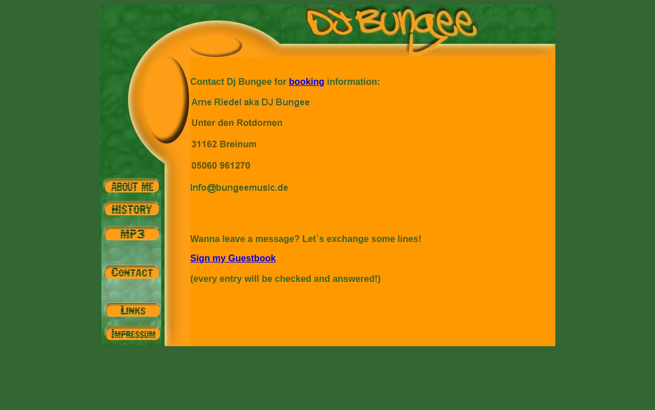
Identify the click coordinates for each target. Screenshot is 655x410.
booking (306, 82)
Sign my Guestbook (233, 258)
